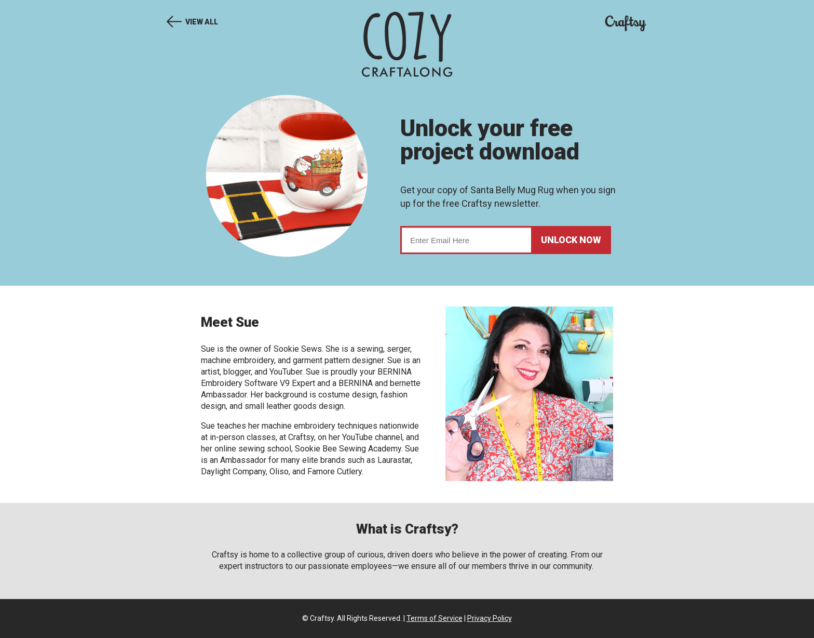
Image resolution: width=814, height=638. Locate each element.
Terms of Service (434, 618)
